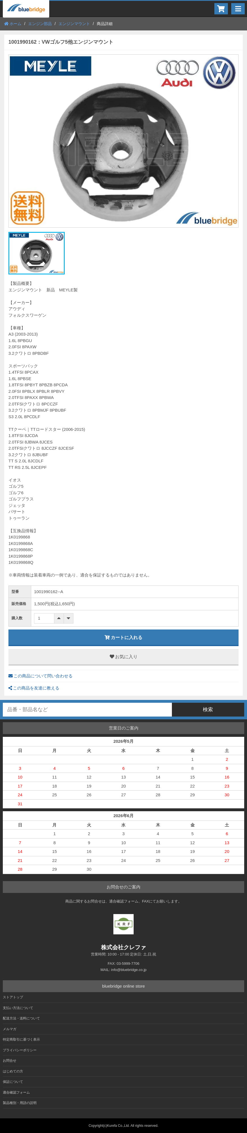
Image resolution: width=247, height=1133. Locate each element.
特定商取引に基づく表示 (21, 1039)
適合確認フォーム (16, 1092)
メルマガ (9, 1029)
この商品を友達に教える (33, 688)
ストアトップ (13, 997)
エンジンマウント (74, 23)
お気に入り (124, 656)
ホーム (12, 23)
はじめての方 (13, 1071)
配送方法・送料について (21, 1018)
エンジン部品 (40, 23)
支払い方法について (18, 1008)
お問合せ (9, 1061)
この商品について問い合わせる (40, 675)
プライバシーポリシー (20, 1050)
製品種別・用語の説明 (20, 1103)
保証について (13, 1082)
